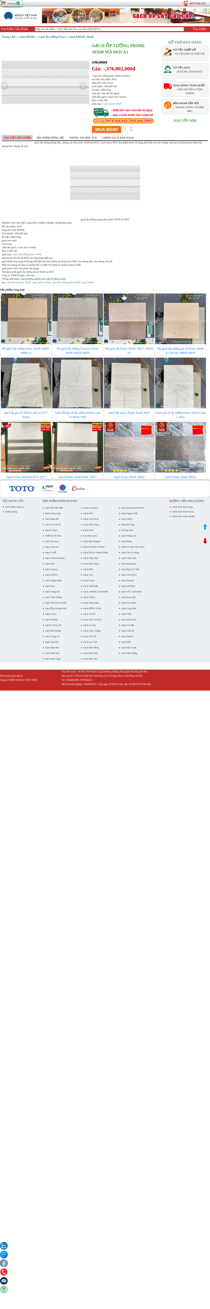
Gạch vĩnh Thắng (53, 597)
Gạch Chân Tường (92, 630)
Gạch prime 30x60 (112, 104)
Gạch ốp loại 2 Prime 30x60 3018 (129, 412)
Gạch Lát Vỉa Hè (53, 524)
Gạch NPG (88, 513)
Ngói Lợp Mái (51, 642)
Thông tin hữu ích (83, 137)
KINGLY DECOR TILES (133, 547)
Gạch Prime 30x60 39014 (180, 477)
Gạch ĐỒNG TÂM (92, 608)
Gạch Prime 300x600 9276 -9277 (26, 477)
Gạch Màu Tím (90, 658)
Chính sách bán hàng (118, 137)
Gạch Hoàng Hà (128, 563)
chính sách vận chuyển (183, 516)
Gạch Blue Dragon (91, 541)
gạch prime (88, 282)
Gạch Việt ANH (90, 558)
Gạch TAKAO (51, 547)
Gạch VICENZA (129, 575)
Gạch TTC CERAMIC (131, 591)
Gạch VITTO (89, 614)
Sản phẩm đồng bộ (50, 137)
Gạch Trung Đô (52, 591)
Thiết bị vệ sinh (53, 535)
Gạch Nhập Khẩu (53, 580)
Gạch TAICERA (128, 602)
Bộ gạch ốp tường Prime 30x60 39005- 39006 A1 (26, 350)
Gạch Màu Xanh (128, 647)
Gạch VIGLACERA (92, 619)
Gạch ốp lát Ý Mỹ (130, 569)
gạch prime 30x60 (42, 282)
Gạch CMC (126, 614)
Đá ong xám (127, 530)
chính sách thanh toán (183, 511)
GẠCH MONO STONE (94, 547)
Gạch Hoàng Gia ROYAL (133, 507)
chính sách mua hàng (182, 507)
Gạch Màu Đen (52, 647)
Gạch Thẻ (125, 642)
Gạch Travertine (90, 507)
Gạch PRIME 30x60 (81, 36)
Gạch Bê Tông (128, 524)
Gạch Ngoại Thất (129, 513)
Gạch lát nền (127, 625)
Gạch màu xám (90, 653)
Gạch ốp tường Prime (52, 36)
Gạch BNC (88, 569)
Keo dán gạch (90, 535)
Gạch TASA (51, 614)
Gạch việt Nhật (90, 586)
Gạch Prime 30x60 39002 (129, 477)
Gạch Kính (88, 530)
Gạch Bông (126, 541)
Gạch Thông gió (128, 535)
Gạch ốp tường (53, 630)
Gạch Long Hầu (128, 608)
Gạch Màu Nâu (52, 653)
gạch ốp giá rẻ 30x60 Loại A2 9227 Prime (26, 415)
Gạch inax (50, 586)
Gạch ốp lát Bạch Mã (55, 608)
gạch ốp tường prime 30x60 (66, 282)
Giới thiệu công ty (14, 507)
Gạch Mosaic (127, 636)
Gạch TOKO (89, 597)
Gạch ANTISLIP (91, 519)
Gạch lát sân (89, 625)
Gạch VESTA (51, 575)
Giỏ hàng (11, 3)
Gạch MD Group (91, 563)
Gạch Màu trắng (129, 653)
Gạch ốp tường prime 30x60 (27, 254)
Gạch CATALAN (53, 625)
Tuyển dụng (11, 511)
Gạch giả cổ (89, 636)
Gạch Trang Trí (52, 636)
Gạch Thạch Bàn (91, 602)
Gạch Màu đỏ (51, 519)
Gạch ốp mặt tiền (54, 507)
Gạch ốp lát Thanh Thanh (95, 552)
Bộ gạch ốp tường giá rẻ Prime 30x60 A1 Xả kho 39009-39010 (180, 350)
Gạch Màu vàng (52, 658)
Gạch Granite (51, 530)
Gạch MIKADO (128, 619)
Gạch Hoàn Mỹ (128, 597)
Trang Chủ (8, 36)
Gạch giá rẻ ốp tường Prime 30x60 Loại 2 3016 (180, 415)
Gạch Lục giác (90, 642)
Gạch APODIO (128, 586)
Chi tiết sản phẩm (17, 137)
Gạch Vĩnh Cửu (128, 558)
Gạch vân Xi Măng (130, 552)
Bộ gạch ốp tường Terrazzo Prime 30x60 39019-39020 (77, 350)
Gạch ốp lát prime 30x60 (18, 282)
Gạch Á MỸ (50, 552)
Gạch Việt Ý (127, 519)
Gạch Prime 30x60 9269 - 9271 (77, 477)
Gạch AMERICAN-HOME (95, 591)
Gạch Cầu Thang (91, 524)
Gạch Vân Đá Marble (55, 558)
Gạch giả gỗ (127, 630)
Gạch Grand (88, 580)
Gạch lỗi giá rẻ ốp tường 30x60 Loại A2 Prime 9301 (77, 415)
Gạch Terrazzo (52, 541)
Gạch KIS (49, 563)
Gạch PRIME (26, 36)
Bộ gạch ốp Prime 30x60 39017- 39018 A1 (129, 350)
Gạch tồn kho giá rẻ (55, 602)
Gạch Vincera (51, 569)
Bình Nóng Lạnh (53, 513)
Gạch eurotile (127, 580)
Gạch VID (88, 575)
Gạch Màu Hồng (91, 647)
